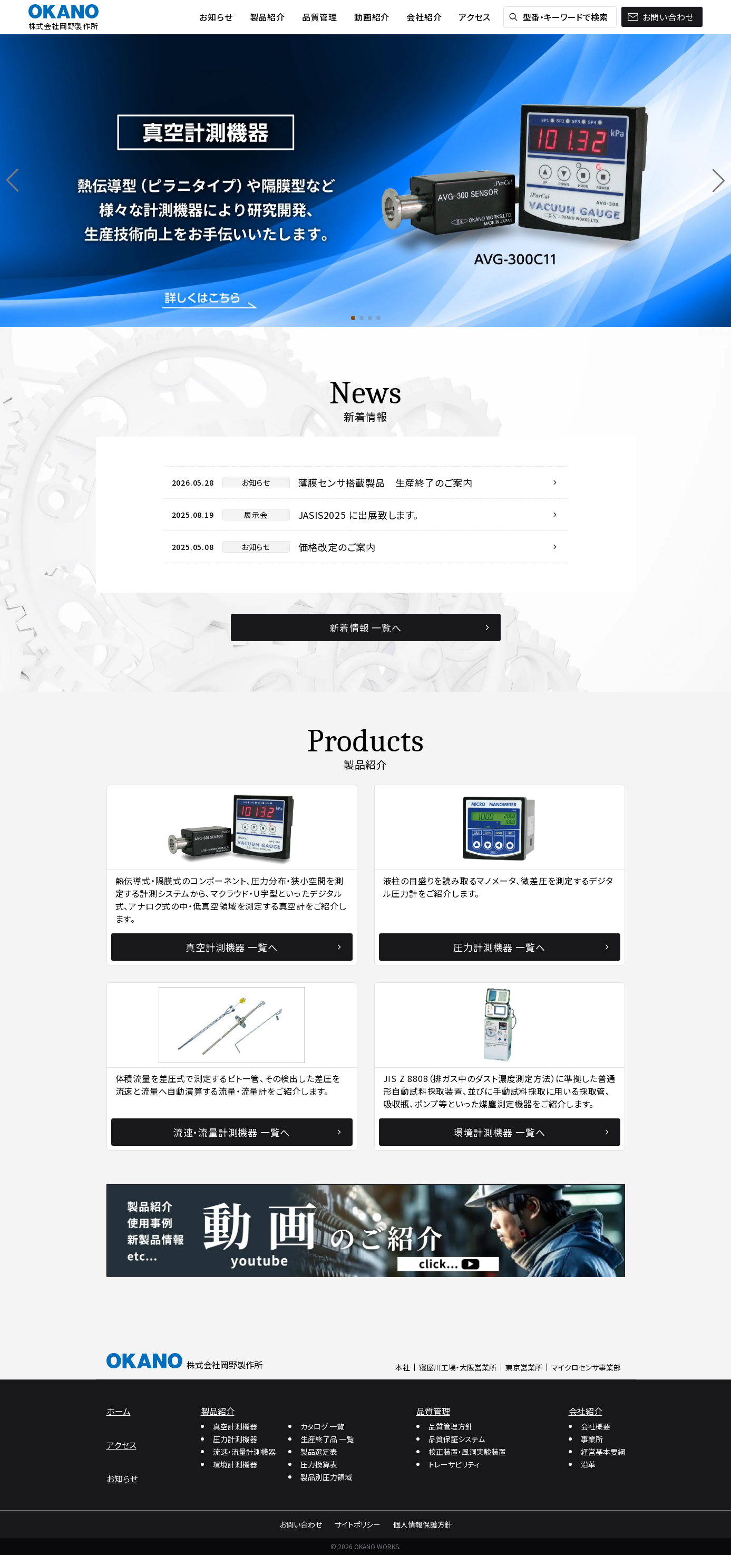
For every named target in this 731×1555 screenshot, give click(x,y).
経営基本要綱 (603, 1451)
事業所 (592, 1439)
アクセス (121, 1444)
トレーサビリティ (454, 1464)
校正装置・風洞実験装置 (467, 1451)
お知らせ (122, 1478)
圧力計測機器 (235, 1439)
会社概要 (595, 1426)
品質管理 (433, 1411)
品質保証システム (456, 1439)
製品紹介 (218, 1411)
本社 (402, 1367)
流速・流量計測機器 (244, 1451)
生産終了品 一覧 (327, 1439)
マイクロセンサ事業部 (586, 1367)
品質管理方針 (450, 1426)
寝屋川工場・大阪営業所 (457, 1367)
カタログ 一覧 (322, 1426)
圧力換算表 (318, 1464)
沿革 (588, 1464)
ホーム (118, 1411)
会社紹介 (585, 1411)
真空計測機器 (235, 1426)
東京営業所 (523, 1367)
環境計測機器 (235, 1464)
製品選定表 (318, 1451)
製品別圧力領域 (326, 1477)
